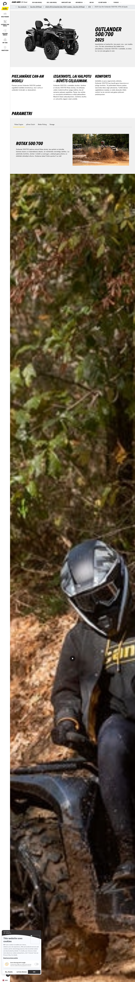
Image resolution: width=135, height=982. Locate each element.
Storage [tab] (52, 124)
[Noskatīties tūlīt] (72, 658)
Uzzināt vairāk (102, 2)
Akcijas (92, 2)
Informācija (79, 2)
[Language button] (5, 980)
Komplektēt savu (66, 2)
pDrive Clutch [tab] (30, 124)
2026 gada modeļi (37, 2)
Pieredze (116, 2)
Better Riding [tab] (42, 124)
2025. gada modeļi (52, 2)
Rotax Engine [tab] (19, 124)
